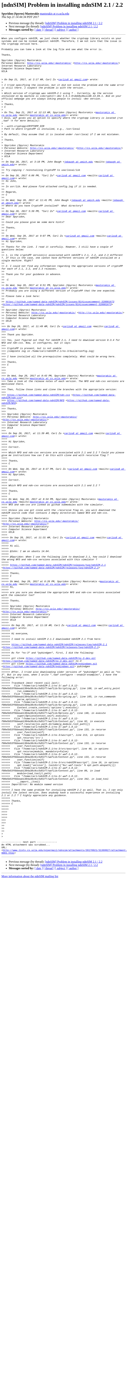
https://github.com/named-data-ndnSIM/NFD (35, 473)
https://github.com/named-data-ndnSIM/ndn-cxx (38, 466)
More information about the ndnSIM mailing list (29, 1039)
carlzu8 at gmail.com (73, 88)
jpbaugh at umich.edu (78, 187)
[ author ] (73, 29)
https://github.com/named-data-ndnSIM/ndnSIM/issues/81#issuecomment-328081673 (60, 354)
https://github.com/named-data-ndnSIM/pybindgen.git (61, 789)
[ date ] (39, 29)
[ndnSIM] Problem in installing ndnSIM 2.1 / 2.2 (73, 23)
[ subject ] (61, 29)
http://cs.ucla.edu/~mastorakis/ (49, 68)
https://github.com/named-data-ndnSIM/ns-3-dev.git (61, 782)
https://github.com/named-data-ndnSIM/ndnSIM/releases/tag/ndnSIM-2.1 (58, 670)
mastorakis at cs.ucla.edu (54, 13)
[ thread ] (49, 29)
